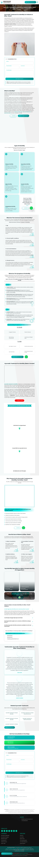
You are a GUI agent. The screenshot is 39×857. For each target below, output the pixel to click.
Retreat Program (4, 838)
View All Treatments (9, 727)
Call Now (13, 115)
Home (7, 8)
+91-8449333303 (24, 820)
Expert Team (22, 838)
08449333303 (9, 635)
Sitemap (13, 855)
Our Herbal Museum (23, 841)
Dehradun (14, 848)
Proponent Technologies (23, 853)
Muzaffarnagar (9, 848)
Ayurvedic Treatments (5, 835)
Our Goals (22, 837)
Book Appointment (19, 78)
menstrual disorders (18, 111)
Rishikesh (20, 848)
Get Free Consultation (30, 2)
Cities (11, 8)
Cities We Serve (4, 841)
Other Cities (3, 843)
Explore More (19, 400)
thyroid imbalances (27, 111)
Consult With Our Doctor (17, 356)
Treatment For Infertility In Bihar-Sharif (26, 8)
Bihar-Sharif (16, 8)
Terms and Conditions (23, 855)
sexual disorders (7, 113)
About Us (21, 835)
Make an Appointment (23, 115)
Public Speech (22, 843)
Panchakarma (3, 840)
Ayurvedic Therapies (5, 837)
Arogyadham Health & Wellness (20, 854)
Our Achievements (23, 840)
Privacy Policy (17, 855)
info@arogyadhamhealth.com (13, 638)
